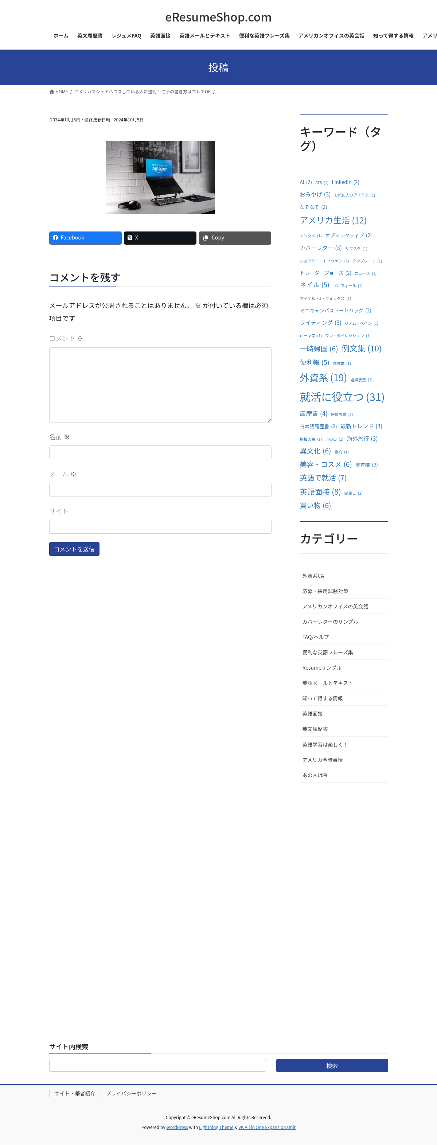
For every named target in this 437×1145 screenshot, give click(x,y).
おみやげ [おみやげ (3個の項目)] (315, 194)
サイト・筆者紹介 (75, 1093)
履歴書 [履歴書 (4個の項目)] (314, 413)
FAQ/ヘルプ (316, 636)
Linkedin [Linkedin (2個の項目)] (345, 182)
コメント (66, 338)
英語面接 (313, 713)
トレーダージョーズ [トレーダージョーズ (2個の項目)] (326, 273)
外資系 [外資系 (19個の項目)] (323, 378)
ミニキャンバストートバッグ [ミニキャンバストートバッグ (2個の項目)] (335, 310)
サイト (59, 510)
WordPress (177, 1127)
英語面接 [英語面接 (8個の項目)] (320, 491)
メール (63, 473)
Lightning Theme (216, 1127)
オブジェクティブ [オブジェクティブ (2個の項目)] (348, 235)
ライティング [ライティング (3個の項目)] (321, 322)
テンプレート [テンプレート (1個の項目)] (367, 261)
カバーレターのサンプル (331, 621)
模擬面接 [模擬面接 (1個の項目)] (311, 439)
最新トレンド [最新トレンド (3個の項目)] (361, 426)
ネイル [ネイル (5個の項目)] (314, 284)
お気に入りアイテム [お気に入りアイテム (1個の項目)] (354, 195)
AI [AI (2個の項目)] (306, 182)
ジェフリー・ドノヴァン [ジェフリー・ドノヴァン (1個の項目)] (324, 261)
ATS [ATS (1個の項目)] (321, 182)
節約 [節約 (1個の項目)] (342, 452)
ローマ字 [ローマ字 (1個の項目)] (311, 335)
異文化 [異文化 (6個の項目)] (315, 450)
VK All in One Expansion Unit (267, 1127)
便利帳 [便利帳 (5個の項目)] (314, 362)
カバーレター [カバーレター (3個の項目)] (321, 247)
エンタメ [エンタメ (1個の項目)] (311, 235)
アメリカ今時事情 (323, 759)
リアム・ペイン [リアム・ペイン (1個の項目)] (361, 323)
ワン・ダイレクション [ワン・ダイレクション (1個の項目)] (348, 335)
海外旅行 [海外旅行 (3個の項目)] (362, 438)
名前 (59, 436)
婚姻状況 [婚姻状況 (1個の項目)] (361, 379)
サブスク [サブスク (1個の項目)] (356, 248)
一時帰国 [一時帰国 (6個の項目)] (319, 348)
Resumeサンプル (322, 667)
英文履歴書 (315, 728)
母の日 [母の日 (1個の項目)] (334, 439)
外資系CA (313, 575)
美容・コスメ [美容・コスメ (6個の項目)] (326, 464)
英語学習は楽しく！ (325, 744)
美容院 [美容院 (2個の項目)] (366, 465)
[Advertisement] (344, 901)
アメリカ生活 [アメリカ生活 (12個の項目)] (333, 220)
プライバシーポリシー (131, 1093)
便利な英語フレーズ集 (328, 652)
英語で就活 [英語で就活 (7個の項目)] (323, 477)
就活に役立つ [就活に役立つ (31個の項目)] (342, 396)
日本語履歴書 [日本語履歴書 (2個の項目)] (318, 426)
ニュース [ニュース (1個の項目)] (365, 273)
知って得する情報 (323, 698)
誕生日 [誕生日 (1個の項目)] (353, 493)
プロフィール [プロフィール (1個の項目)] (348, 285)
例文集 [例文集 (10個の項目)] (362, 348)
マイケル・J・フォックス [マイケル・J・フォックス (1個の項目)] (325, 298)
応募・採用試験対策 (325, 591)
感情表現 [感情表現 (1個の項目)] (342, 414)
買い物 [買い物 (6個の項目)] (315, 505)
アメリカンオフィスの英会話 (335, 606)
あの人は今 (315, 775)
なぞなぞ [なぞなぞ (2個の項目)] (313, 207)
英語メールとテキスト (328, 682)
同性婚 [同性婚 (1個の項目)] (342, 363)
